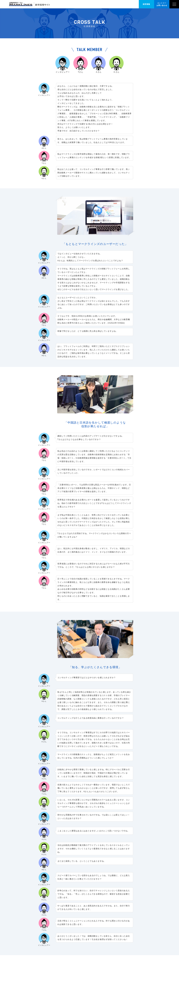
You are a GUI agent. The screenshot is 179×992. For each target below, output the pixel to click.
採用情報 (146, 4)
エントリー (161, 4)
